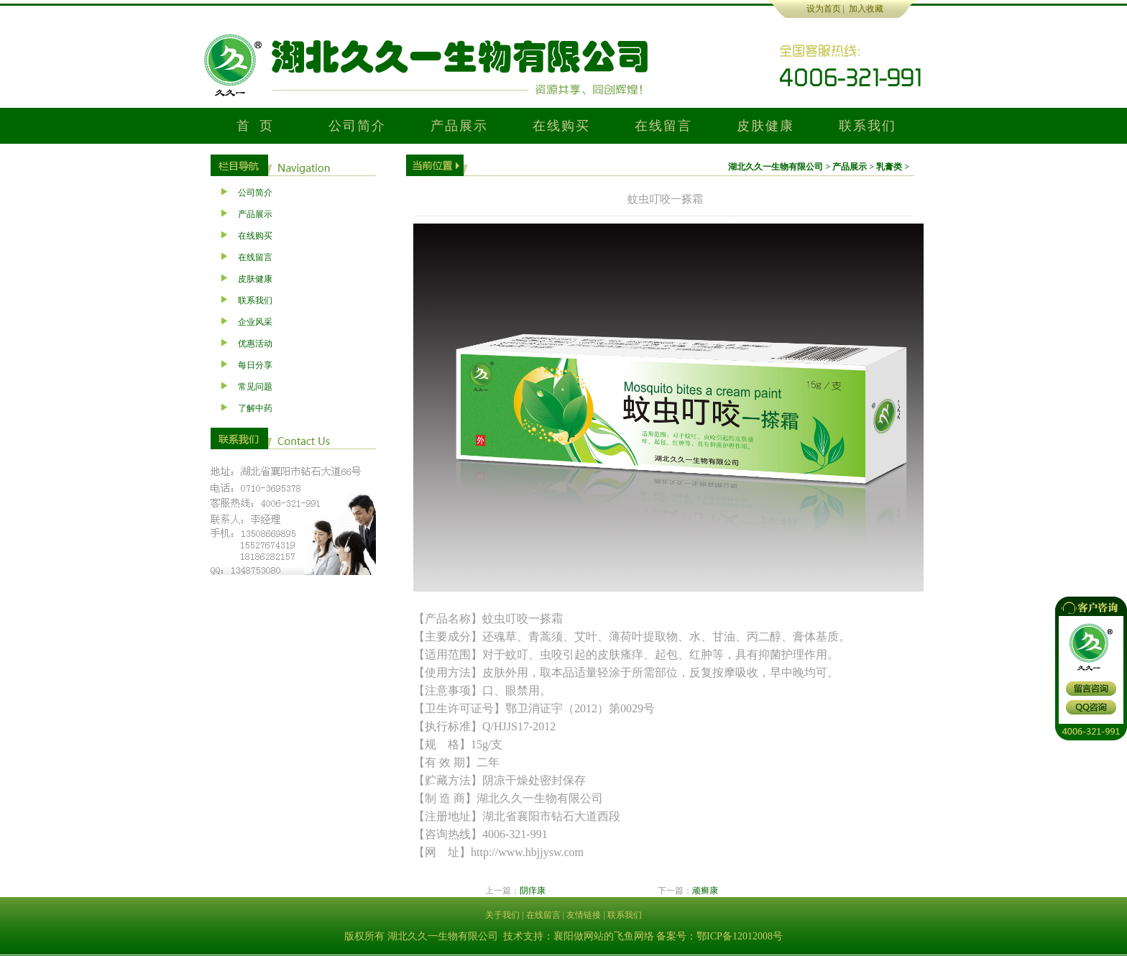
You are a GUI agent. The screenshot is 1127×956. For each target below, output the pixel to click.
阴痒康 (533, 891)
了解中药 (255, 408)
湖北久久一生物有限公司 (775, 167)
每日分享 (255, 365)
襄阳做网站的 (583, 936)
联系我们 (867, 126)
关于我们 (502, 915)
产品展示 (459, 126)
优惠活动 (255, 344)
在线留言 (663, 126)
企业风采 (255, 322)
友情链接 (583, 915)
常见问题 (255, 387)
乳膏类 (889, 167)
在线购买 (561, 126)
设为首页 (823, 9)
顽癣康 (705, 891)
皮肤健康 (765, 126)
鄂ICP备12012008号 (739, 936)
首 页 (255, 126)
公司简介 (356, 126)
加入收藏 (866, 9)
